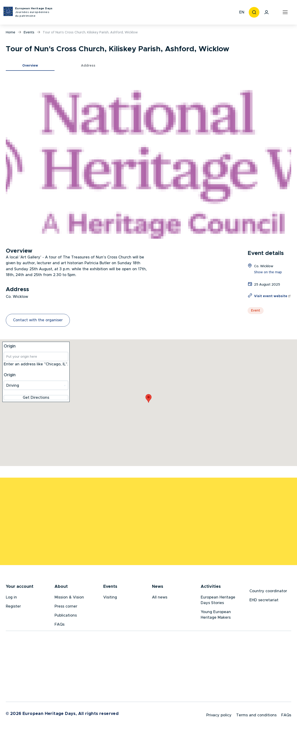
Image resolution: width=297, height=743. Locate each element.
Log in (11, 599)
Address (88, 65)
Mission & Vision (69, 599)
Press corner (66, 608)
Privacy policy (219, 718)
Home (10, 32)
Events (29, 32)
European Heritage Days (34, 12)
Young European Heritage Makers (216, 616)
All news (159, 599)
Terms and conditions (256, 718)
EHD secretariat (263, 602)
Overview (30, 65)
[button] (148, 158)
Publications (66, 617)
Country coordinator (268, 593)
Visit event (272, 296)
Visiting (110, 599)
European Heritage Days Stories (218, 601)
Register (13, 608)
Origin (10, 346)
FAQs (60, 626)
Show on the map (268, 272)
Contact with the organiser (38, 320)
